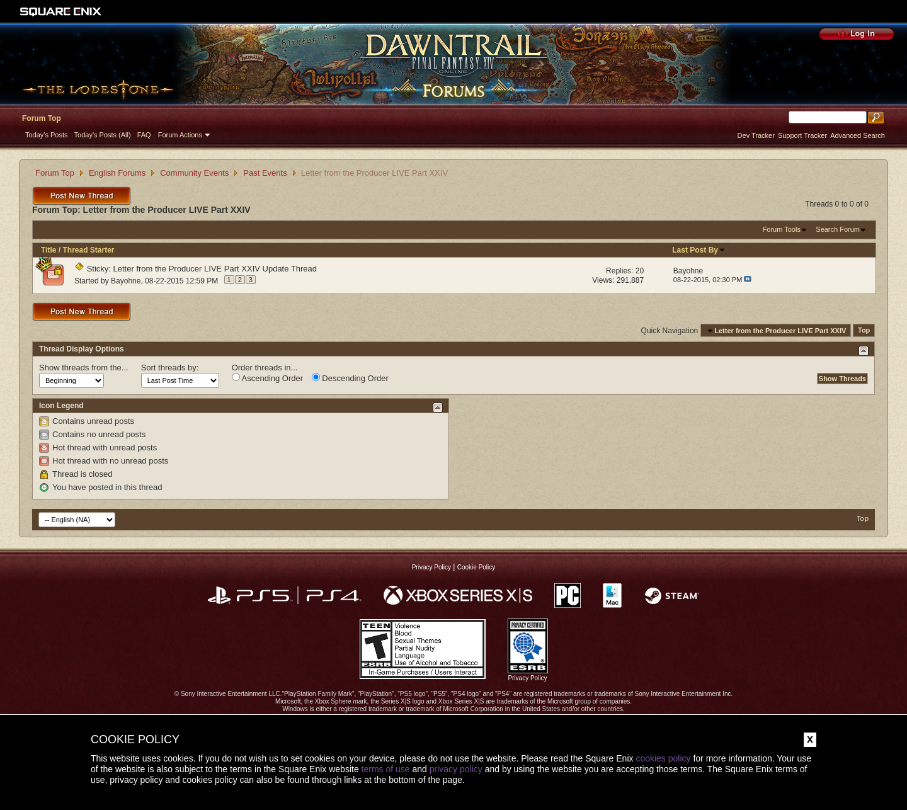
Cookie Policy (476, 567)
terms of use (386, 769)
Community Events (194, 173)
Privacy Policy (431, 567)
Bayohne (125, 281)
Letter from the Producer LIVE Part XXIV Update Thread (215, 268)
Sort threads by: (170, 367)
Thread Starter (88, 250)
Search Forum (838, 229)
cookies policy (663, 758)
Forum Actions (180, 135)
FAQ (144, 135)
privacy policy (456, 769)
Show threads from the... (83, 367)
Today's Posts (46, 135)
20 (640, 270)
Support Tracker (802, 135)
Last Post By (699, 250)
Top (864, 330)
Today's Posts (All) (102, 135)
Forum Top (41, 118)
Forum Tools (782, 229)
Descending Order (350, 378)
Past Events (265, 173)
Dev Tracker (756, 135)
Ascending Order (267, 378)
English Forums (117, 173)
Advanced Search (857, 135)
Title (48, 250)
